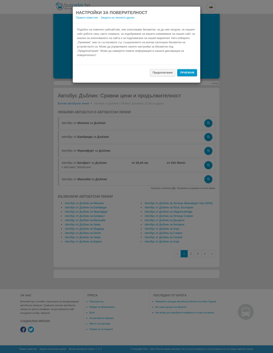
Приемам (187, 72)
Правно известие (87, 17)
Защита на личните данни (117, 17)
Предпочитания (163, 72)
